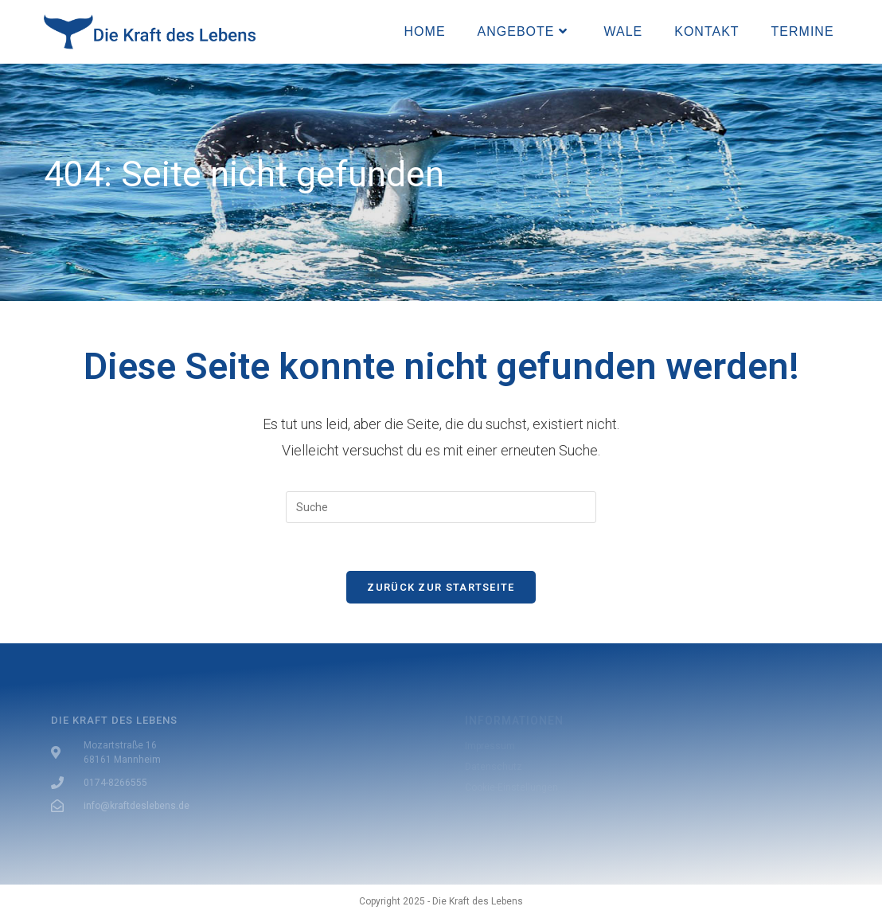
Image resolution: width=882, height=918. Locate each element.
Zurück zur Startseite (440, 587)
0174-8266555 (115, 782)
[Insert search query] (441, 507)
